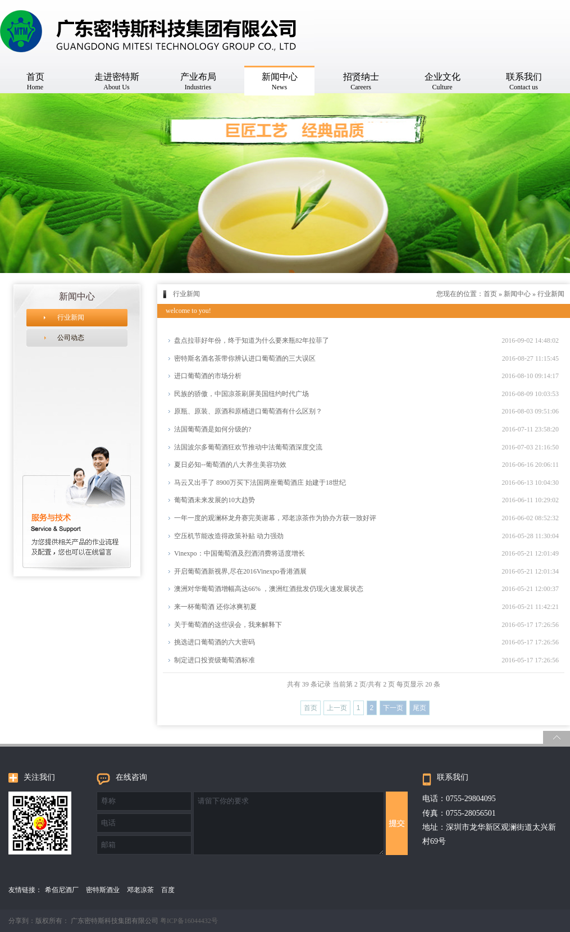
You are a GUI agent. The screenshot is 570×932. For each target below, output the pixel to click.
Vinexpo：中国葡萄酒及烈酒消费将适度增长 (239, 553)
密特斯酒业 (103, 890)
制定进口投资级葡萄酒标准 (214, 660)
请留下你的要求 (288, 823)
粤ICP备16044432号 (189, 921)
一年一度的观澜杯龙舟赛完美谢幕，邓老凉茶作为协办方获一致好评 (275, 518)
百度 (168, 890)
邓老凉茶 (140, 890)
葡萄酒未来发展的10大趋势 (214, 500)
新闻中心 (517, 294)
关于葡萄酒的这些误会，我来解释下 (228, 625)
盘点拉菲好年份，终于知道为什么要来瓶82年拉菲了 (251, 340)
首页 (490, 294)
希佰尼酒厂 (62, 890)
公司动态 (70, 338)
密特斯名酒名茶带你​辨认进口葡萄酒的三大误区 (245, 358)
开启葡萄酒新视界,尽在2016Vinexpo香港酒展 (240, 571)
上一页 (337, 708)
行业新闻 (70, 317)
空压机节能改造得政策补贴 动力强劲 (229, 536)
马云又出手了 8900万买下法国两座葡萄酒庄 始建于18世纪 (260, 483)
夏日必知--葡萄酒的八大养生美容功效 (230, 465)
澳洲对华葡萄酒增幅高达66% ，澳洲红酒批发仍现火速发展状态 (268, 589)
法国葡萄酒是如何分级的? (212, 429)
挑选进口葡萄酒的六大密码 (214, 642)
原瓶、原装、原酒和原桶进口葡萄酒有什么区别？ (248, 411)
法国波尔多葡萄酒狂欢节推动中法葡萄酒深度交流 (248, 447)
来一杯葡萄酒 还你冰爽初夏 (215, 607)
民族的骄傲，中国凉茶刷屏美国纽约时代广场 (241, 394)
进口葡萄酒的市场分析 (207, 376)
